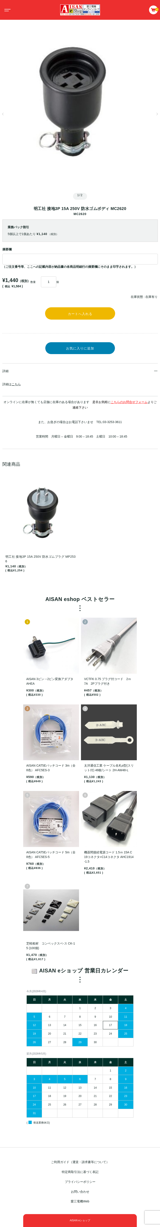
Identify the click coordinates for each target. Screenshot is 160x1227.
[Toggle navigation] (6, 9)
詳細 (5, 371)
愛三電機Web (80, 1201)
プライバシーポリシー (80, 1182)
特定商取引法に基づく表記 (80, 1172)
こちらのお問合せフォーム (129, 402)
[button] (3, 114)
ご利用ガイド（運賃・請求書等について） (80, 1162)
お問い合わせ (80, 1191)
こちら (16, 384)
